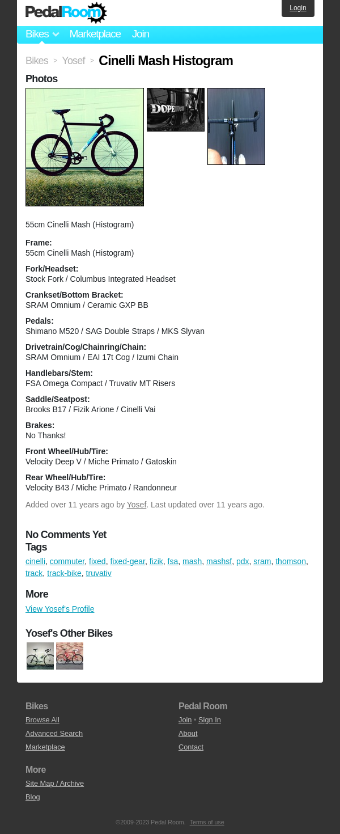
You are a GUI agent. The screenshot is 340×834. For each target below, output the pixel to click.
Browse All (43, 720)
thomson (290, 561)
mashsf (219, 561)
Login (298, 8)
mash (192, 561)
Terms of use (207, 822)
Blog (33, 797)
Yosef (137, 504)
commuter (67, 561)
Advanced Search (54, 733)
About (187, 733)
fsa (173, 561)
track (34, 573)
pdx (242, 561)
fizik (156, 561)
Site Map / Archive (55, 783)
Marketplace (94, 34)
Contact (190, 747)
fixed (97, 561)
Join (140, 34)
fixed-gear (127, 561)
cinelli (35, 561)
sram (262, 561)
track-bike (64, 573)
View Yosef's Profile (60, 608)
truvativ (99, 573)
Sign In (209, 720)
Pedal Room (66, 13)
